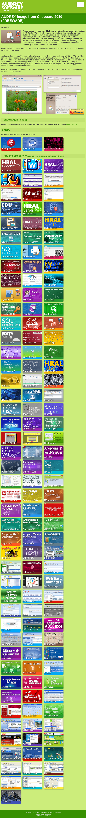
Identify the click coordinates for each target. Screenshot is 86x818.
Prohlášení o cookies (43, 815)
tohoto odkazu (71, 124)
